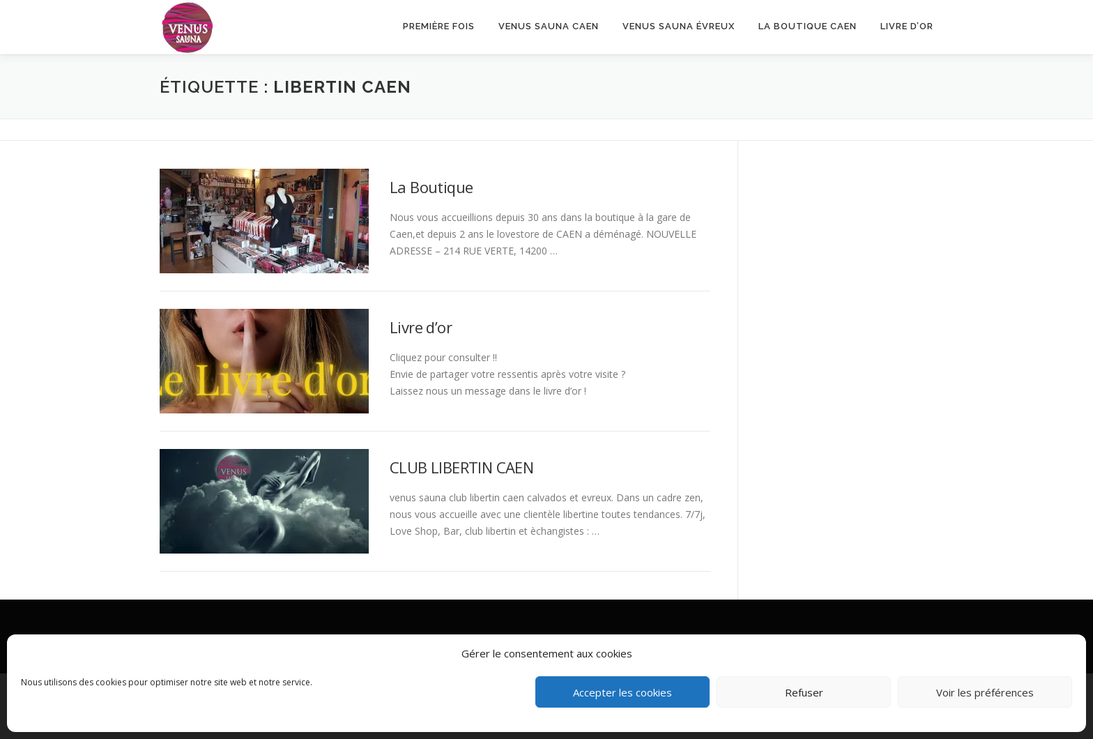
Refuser (804, 692)
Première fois (439, 26)
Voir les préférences (985, 692)
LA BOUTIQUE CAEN (807, 26)
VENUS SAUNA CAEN (548, 26)
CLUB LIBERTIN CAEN (461, 467)
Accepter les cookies (622, 692)
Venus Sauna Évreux (678, 26)
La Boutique (431, 186)
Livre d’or (906, 26)
